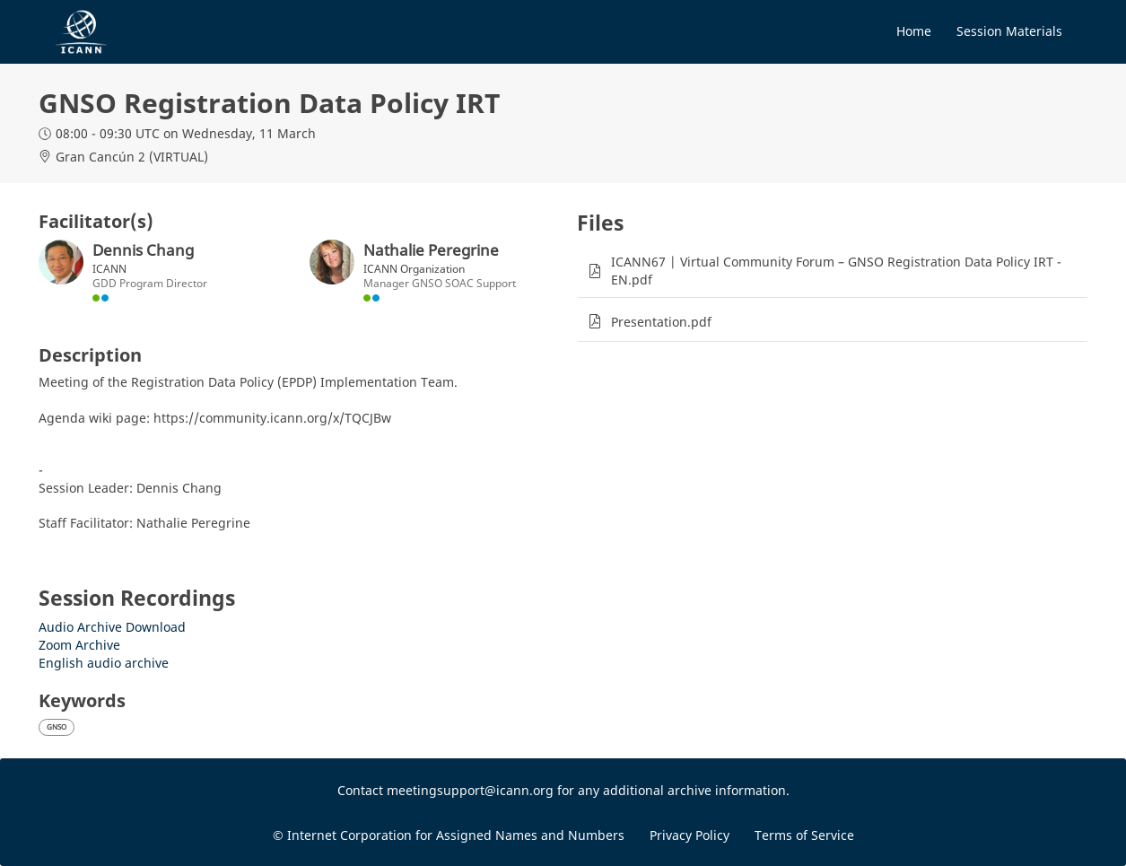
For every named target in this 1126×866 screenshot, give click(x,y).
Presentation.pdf (661, 321)
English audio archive (104, 662)
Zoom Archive (79, 644)
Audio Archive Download (112, 626)
